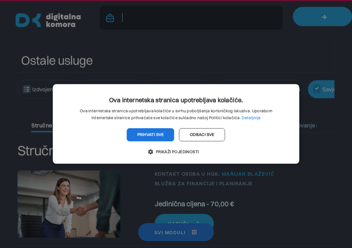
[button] (176, 151)
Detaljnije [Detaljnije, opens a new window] (251, 118)
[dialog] (176, 124)
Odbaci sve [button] (202, 134)
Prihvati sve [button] (150, 134)
